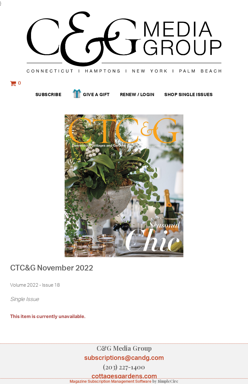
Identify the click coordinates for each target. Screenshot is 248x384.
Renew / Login (137, 94)
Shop (170, 94)
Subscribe (48, 94)
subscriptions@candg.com (124, 357)
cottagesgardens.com (124, 376)
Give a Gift (90, 94)
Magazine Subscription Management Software (110, 381)
